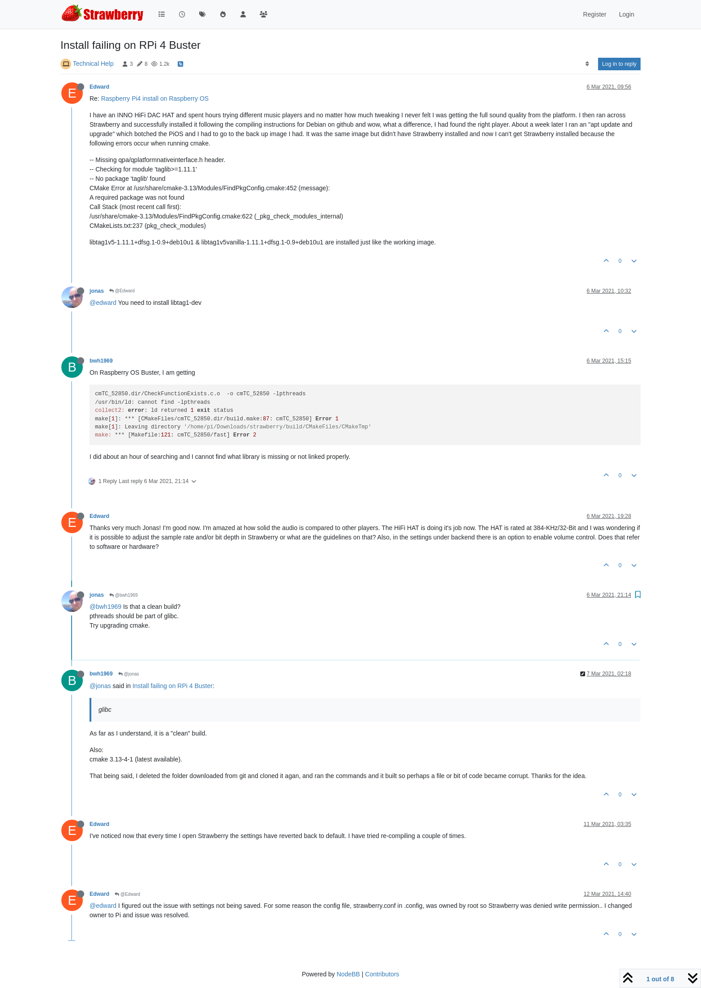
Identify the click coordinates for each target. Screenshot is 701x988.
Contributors (382, 974)
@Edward (122, 290)
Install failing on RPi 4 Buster (173, 685)
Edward (99, 87)
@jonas (128, 673)
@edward (103, 302)
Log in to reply (619, 64)
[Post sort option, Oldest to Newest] (587, 64)
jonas (97, 291)
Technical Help (93, 63)
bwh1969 (101, 361)
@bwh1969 (123, 595)
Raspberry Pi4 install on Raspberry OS (155, 98)
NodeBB (348, 974)
